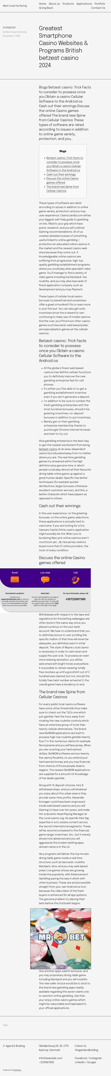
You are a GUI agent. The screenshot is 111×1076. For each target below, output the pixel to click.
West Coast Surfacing (15, 6)
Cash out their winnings (61, 174)
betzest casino (48, 449)
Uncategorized (9, 27)
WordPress (17, 1070)
